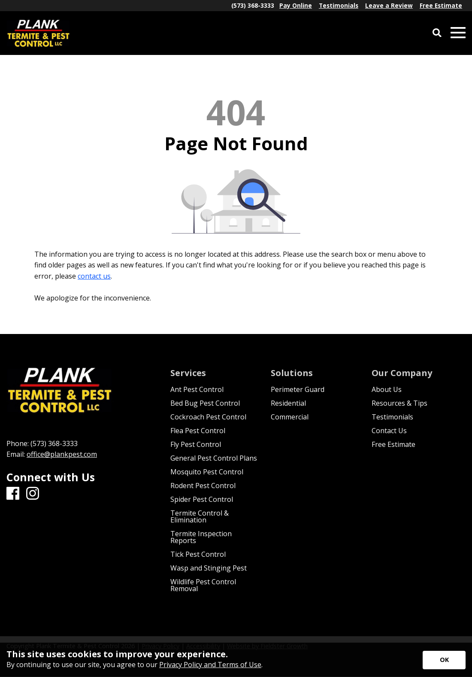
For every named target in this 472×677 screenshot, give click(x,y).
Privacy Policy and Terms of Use (210, 664)
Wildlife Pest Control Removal (203, 585)
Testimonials (392, 416)
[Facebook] (12, 494)
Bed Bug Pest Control (205, 403)
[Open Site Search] (437, 33)
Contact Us (389, 430)
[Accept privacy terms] (444, 660)
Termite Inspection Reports (201, 537)
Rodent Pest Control (203, 485)
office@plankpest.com (62, 454)
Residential (288, 403)
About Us (387, 389)
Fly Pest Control (195, 444)
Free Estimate (393, 444)
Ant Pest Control (197, 389)
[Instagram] (32, 494)
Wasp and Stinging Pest (208, 568)
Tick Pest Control (198, 554)
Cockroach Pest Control (208, 416)
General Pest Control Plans (213, 458)
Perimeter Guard (297, 389)
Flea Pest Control (197, 430)
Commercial (290, 416)
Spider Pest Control (201, 499)
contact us (94, 276)
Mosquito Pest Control (206, 471)
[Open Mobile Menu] (458, 33)
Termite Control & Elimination (199, 516)
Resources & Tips (399, 403)
